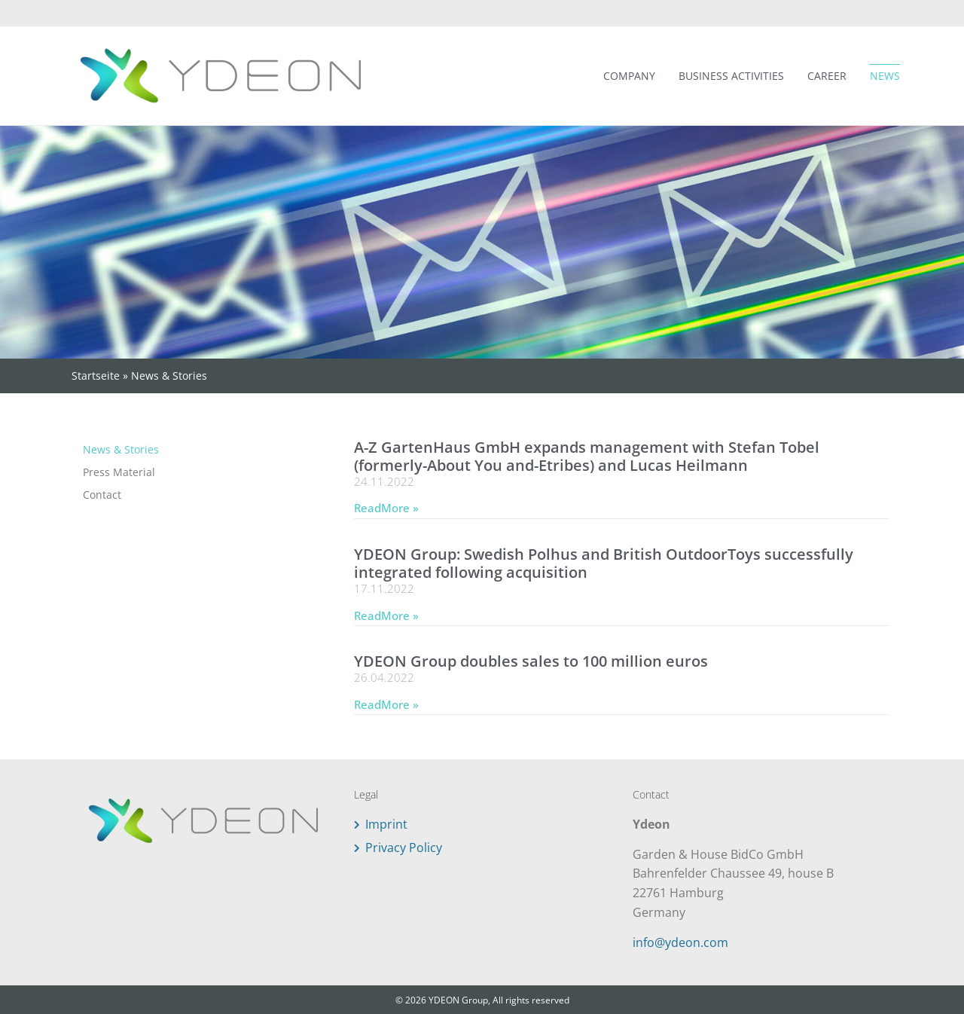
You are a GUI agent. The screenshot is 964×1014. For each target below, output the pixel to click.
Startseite (96, 375)
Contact (102, 494)
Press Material (119, 472)
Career (827, 76)
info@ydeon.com (680, 942)
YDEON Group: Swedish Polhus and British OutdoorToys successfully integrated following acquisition (603, 563)
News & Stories (121, 449)
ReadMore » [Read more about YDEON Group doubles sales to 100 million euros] (386, 704)
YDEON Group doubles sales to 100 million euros (531, 661)
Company (629, 76)
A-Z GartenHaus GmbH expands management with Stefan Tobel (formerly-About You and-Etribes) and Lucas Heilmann (586, 456)
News (885, 76)
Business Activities (731, 76)
